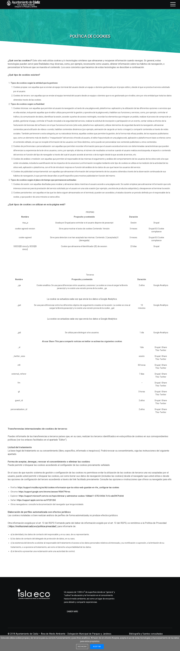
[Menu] (171, 4)
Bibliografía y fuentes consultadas (146, 633)
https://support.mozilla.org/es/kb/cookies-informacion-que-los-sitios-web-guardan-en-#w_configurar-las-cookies (68, 487)
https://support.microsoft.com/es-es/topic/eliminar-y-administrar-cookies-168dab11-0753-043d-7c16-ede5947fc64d (71, 496)
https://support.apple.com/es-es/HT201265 (36, 500)
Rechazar (82, 646)
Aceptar (97, 646)
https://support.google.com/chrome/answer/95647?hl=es (44, 492)
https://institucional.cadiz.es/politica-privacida (32, 526)
